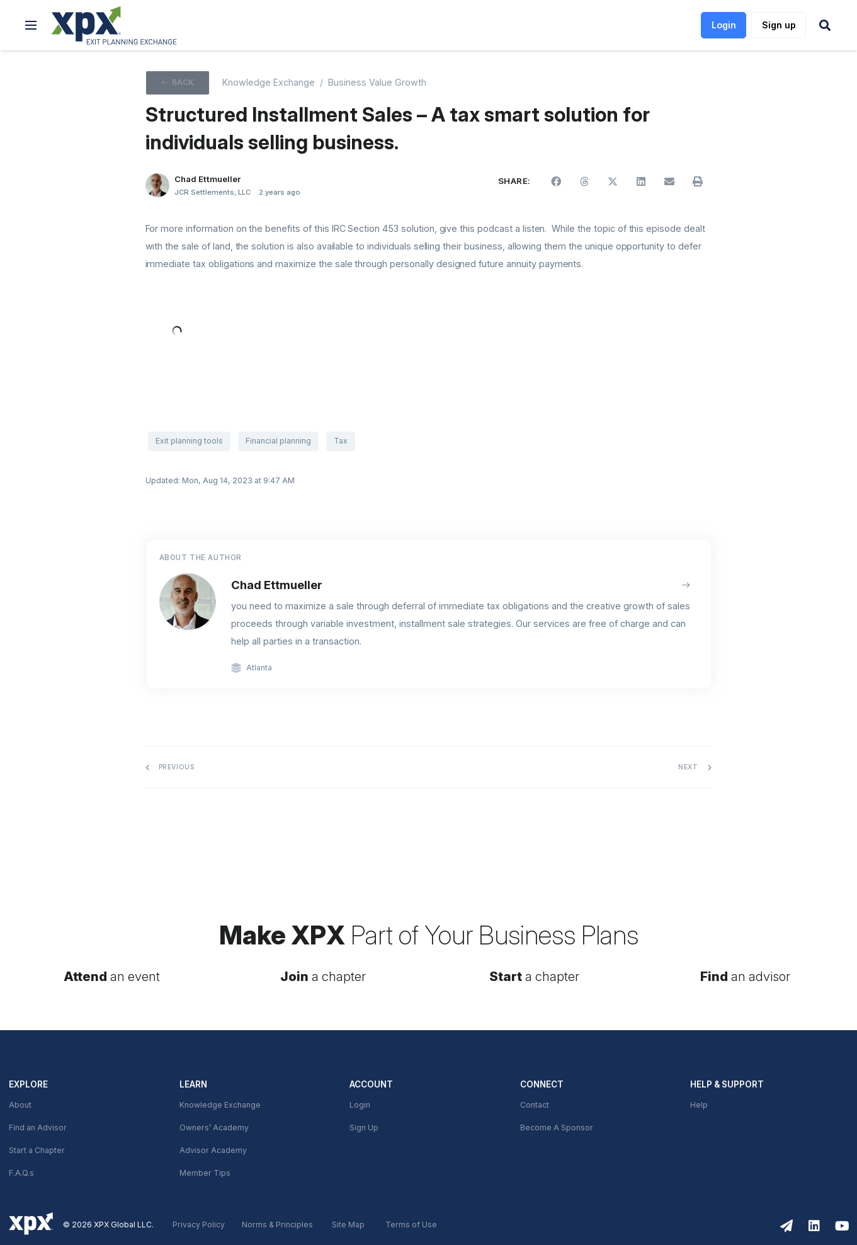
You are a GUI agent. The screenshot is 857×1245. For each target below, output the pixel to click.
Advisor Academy (213, 1150)
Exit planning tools (189, 441)
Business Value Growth (377, 82)
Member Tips (204, 1173)
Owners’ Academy (214, 1127)
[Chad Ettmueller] (157, 185)
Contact (534, 1105)
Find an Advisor (38, 1127)
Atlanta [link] (259, 667)
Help (699, 1105)
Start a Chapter (37, 1150)
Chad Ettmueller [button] (207, 179)
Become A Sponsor (556, 1127)
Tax (341, 441)
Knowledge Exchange (220, 1105)
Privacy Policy (199, 1224)
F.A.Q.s (21, 1173)
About (20, 1105)
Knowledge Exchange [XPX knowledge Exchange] (268, 82)
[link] (114, 25)
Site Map (348, 1224)
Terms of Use (411, 1224)
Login (359, 1105)
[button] (31, 25)
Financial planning (278, 441)
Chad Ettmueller (276, 585)
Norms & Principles (277, 1224)
